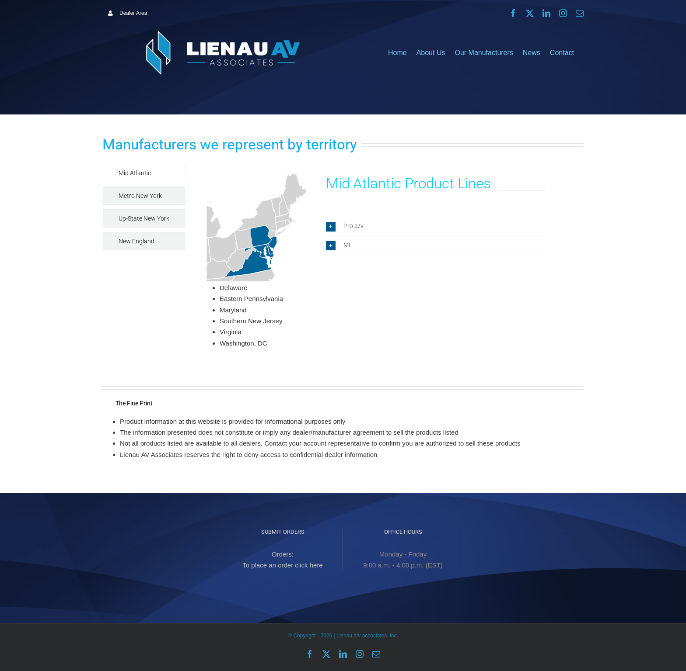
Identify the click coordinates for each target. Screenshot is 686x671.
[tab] (144, 173)
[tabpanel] (374, 264)
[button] (436, 226)
